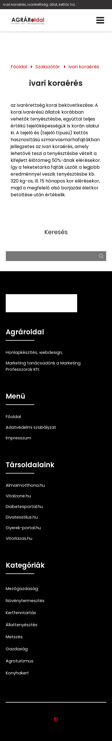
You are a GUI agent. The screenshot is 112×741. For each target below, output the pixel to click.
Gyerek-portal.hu (23, 528)
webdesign (50, 352)
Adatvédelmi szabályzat (31, 427)
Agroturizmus (19, 661)
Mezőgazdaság (22, 588)
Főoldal (19, 66)
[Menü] (100, 20)
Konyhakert (17, 673)
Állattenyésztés (21, 625)
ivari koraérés (84, 66)
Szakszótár (47, 66)
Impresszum (18, 438)
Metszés (14, 637)
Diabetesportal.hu (24, 506)
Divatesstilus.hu (22, 517)
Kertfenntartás (21, 613)
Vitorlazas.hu (19, 538)
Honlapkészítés (21, 352)
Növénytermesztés (25, 601)
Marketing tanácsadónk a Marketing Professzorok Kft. (43, 366)
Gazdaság (17, 649)
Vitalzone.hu (18, 496)
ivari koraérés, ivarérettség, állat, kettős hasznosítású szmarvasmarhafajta (40, 4)
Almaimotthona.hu (25, 485)
